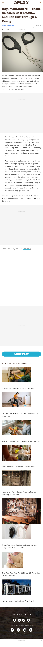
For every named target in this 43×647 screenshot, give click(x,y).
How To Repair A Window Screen (14, 520)
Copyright (21, 625)
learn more (31, 30)
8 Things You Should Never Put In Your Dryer (18, 388)
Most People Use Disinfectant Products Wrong (18, 467)
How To (11, 25)
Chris (4, 25)
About (11, 625)
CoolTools (26, 249)
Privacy (27, 625)
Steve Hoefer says (16, 89)
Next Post (21, 354)
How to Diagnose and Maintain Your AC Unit (18, 601)
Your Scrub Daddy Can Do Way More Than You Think (21, 441)
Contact (16, 625)
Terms (31, 625)
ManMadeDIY (21, 614)
